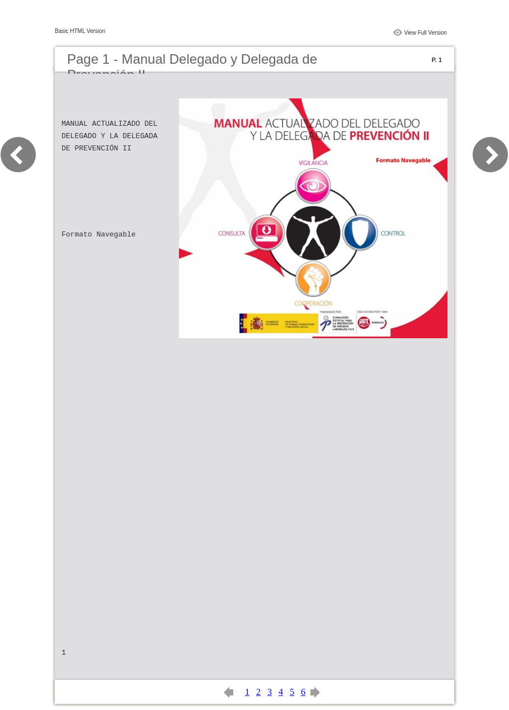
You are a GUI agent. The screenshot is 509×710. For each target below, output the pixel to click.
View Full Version (425, 33)
